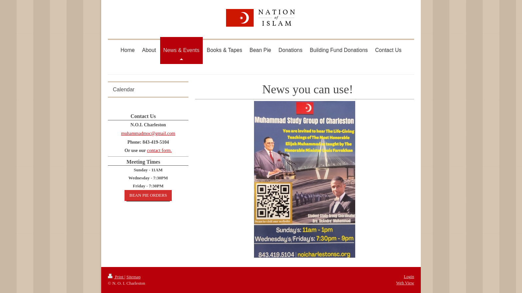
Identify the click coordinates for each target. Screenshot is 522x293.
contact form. (159, 150)
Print (116, 276)
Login (409, 276)
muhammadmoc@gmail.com (148, 133)
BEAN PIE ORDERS (148, 195)
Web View (405, 282)
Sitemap (134, 276)
